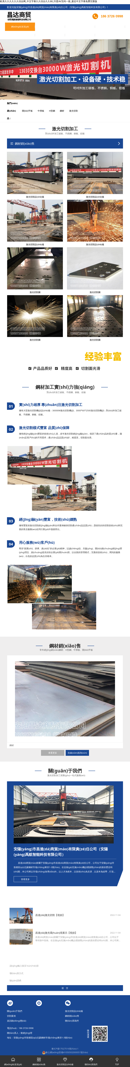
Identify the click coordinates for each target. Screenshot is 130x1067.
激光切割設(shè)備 (42, 29)
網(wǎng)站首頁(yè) (12, 29)
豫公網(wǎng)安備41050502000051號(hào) (65, 1044)
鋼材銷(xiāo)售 (72, 27)
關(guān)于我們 (27, 29)
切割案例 (57, 27)
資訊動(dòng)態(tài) (87, 29)
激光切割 (75, 103)
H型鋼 (54, 103)
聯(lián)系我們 (117, 27)
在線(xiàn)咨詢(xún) (77, 745)
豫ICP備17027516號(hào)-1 (65, 1041)
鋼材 (64, 103)
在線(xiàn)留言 (102, 27)
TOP (117, 1060)
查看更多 (52, 745)
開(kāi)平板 (29, 103)
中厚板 (43, 103)
